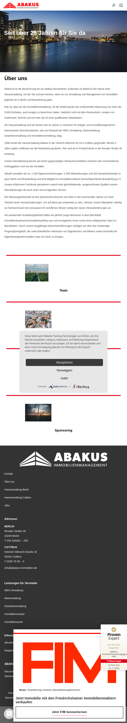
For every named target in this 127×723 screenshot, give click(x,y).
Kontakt (8, 473)
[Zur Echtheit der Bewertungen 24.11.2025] (114, 666)
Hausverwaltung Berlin (16, 489)
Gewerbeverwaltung (15, 606)
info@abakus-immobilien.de (20, 567)
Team (63, 290)
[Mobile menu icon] (121, 5)
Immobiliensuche (13, 622)
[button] (69, 631)
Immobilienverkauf (14, 614)
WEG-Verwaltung (13, 590)
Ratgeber (9, 650)
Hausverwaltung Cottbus (17, 497)
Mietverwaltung (12, 598)
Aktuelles (9, 642)
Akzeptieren (64, 362)
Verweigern (64, 370)
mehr (64, 378)
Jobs (7, 505)
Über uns (9, 481)
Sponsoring (63, 430)
